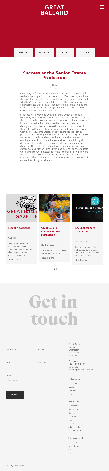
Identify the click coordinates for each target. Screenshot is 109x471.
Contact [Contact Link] (71, 450)
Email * (8, 363)
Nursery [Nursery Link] (71, 413)
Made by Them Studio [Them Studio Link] (15, 466)
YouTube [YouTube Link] (72, 391)
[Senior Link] (85, 52)
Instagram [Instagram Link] (72, 384)
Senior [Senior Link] (71, 424)
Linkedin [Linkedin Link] (71, 394)
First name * (11, 350)
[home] (54, 10)
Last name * (40, 350)
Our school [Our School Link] (73, 406)
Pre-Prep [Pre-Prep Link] (72, 417)
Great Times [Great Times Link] (73, 446)
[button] (102, 7)
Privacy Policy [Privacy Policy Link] (74, 453)
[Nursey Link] (23, 52)
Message (9, 375)
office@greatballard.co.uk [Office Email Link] (80, 370)
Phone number (41, 363)
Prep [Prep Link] (70, 420)
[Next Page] (55, 269)
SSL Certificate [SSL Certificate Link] (74, 431)
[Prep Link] (65, 52)
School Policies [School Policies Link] (74, 427)
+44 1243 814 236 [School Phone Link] (76, 364)
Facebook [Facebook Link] (72, 387)
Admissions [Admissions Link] (73, 410)
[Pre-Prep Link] (44, 52)
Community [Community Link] (73, 443)
